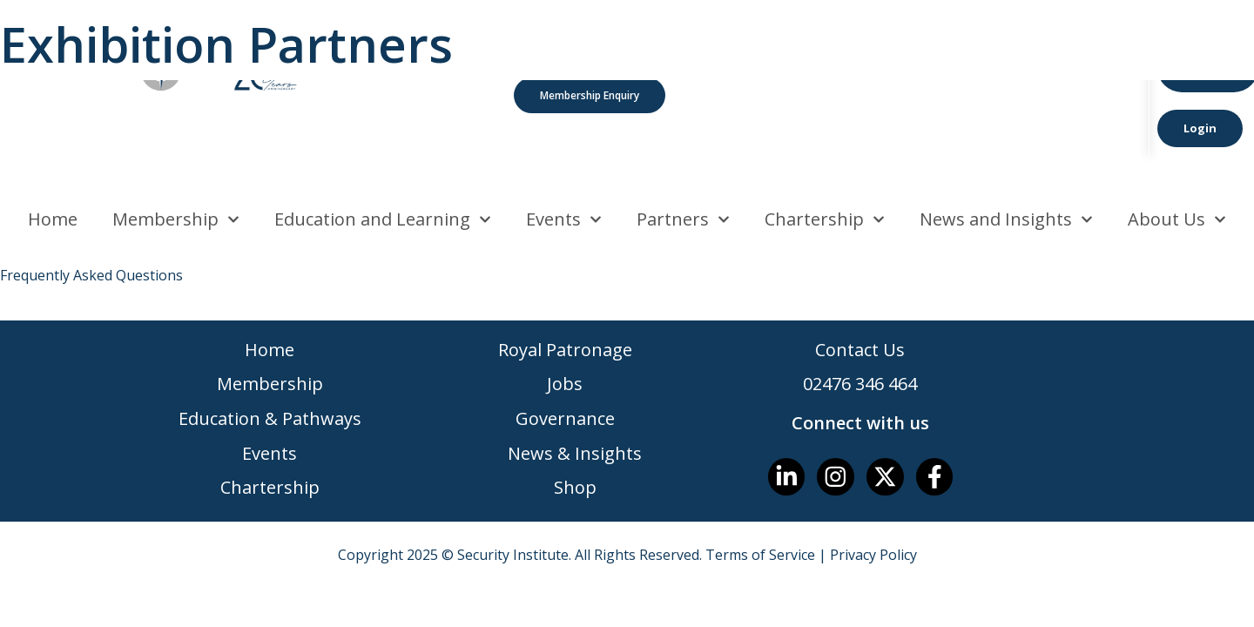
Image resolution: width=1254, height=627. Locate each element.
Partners (683, 170)
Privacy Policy (873, 506)
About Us (1177, 170)
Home (53, 170)
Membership (175, 170)
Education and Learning (382, 170)
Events (564, 170)
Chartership (825, 170)
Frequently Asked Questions (91, 226)
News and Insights (1006, 170)
